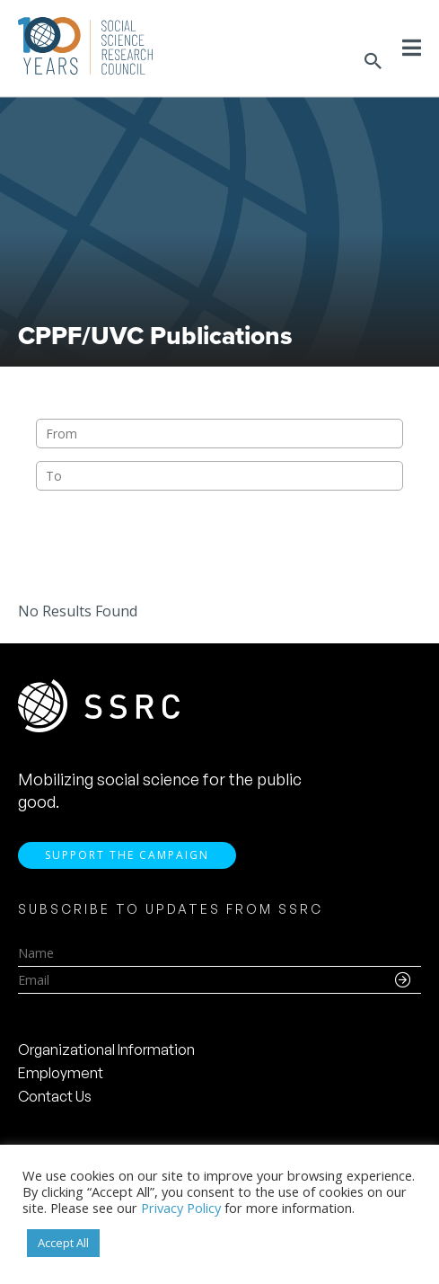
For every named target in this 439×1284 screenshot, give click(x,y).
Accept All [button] (63, 1243)
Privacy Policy (181, 1208)
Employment (60, 1073)
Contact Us (55, 1096)
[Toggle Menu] (411, 47)
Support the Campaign (127, 855)
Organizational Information (106, 1049)
